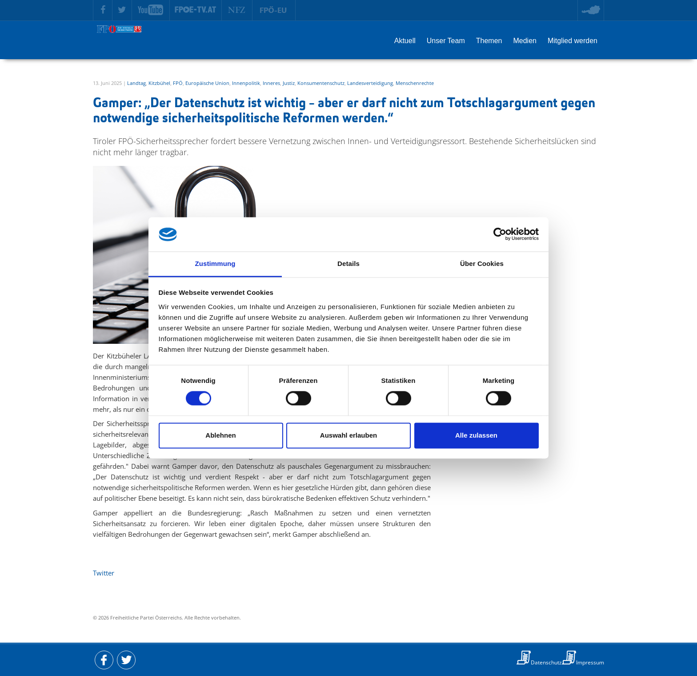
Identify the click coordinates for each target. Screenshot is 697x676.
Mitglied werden (572, 40)
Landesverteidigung (370, 83)
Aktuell (405, 40)
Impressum (590, 662)
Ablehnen (220, 435)
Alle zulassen (476, 435)
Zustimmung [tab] (215, 263)
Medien (524, 40)
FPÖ (178, 83)
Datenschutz (546, 662)
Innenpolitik (246, 83)
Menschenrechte (415, 83)
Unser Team (446, 40)
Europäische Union (207, 83)
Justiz (289, 83)
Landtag (136, 83)
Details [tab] (348, 263)
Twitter (103, 572)
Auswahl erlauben (348, 435)
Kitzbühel (159, 83)
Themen (489, 40)
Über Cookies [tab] (482, 263)
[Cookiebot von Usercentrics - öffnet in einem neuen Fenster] (500, 234)
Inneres (271, 83)
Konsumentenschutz (320, 83)
